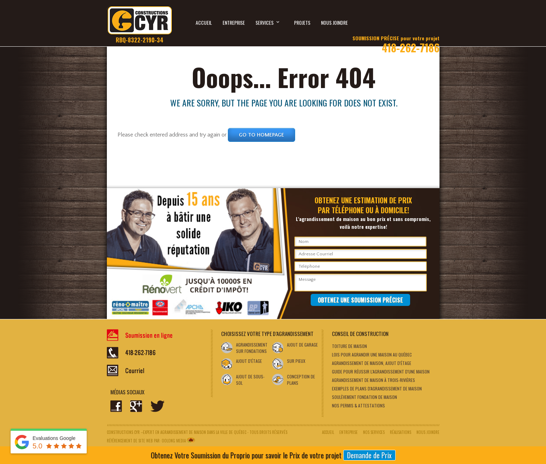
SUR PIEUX (296, 361)
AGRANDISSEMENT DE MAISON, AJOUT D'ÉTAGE (371, 363)
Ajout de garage (302, 345)
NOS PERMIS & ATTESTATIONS (358, 405)
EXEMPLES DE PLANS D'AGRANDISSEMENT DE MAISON (377, 388)
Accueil (204, 22)
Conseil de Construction (360, 333)
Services (267, 21)
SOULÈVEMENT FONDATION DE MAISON (364, 397)
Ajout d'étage (249, 361)
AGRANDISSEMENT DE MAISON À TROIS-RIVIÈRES (373, 380)
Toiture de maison (349, 346)
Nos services (374, 432)
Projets (302, 22)
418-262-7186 (395, 42)
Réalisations (400, 432)
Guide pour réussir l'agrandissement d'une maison (381, 372)
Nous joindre (334, 22)
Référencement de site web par (133, 440)
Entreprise (234, 22)
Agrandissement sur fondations (252, 348)
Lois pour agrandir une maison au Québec (372, 355)
